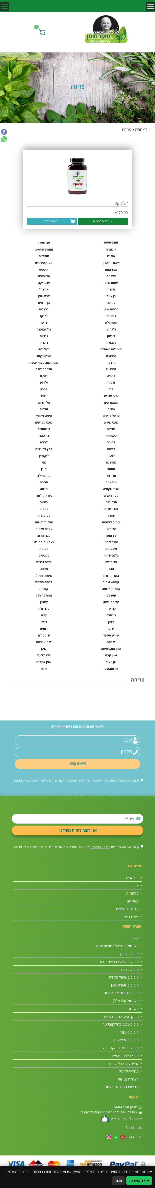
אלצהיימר (44, 276)
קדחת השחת (43, 582)
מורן (44, 469)
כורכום (111, 429)
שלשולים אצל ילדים (124, 1063)
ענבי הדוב (43, 535)
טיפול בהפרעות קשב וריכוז (119, 961)
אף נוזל (44, 289)
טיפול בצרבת (129, 969)
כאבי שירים (111, 422)
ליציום (111, 449)
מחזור (111, 469)
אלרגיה (111, 276)
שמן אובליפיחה (111, 649)
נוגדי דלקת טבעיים (125, 1055)
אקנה (111, 289)
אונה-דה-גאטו (44, 249)
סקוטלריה (43, 516)
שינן (43, 649)
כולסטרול (44, 429)
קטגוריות (132, 893)
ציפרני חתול (44, 575)
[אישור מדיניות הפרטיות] (142, 780)
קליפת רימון (111, 602)
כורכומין (44, 436)
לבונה (44, 442)
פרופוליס (111, 562)
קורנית (43, 589)
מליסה (44, 482)
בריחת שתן (111, 309)
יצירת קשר (131, 916)
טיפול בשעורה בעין (125, 985)
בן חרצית (44, 303)
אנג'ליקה (44, 283)
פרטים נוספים (103, 221)
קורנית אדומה (111, 589)
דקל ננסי (43, 349)
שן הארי (111, 662)
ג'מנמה (111, 316)
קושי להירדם (44, 595)
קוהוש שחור (111, 582)
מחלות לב (43, 476)
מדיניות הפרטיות (100, 780)
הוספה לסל (51, 221)
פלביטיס (44, 555)
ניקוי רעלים (111, 495)
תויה (44, 668)
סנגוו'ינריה (111, 509)
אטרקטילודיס (43, 263)
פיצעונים (111, 549)
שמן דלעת (44, 655)
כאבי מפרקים (43, 422)
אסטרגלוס (111, 283)
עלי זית (111, 529)
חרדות (44, 409)
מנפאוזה (111, 482)
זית (111, 389)
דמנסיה (111, 343)
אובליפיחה (111, 242)
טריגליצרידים (111, 416)
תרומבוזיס (111, 668)
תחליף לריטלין (128, 1071)
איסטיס (43, 269)
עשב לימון (111, 542)
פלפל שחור (111, 555)
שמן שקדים (43, 662)
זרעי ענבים (111, 396)
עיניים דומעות (111, 522)
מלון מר (111, 476)
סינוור (44, 502)
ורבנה (111, 382)
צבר (111, 569)
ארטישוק (44, 296)
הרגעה (111, 362)
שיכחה (111, 642)
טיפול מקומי (44, 416)
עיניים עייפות (43, 529)
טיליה (111, 409)
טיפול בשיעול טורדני (124, 977)
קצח (44, 615)
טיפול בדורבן (129, 953)
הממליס (111, 356)
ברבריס (44, 309)
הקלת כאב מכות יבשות (43, 362)
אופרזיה (44, 256)
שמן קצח (111, 655)
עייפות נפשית (44, 522)
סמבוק (44, 509)
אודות (134, 885)
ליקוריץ (44, 456)
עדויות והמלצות (127, 909)
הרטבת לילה (44, 369)
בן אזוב (111, 296)
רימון (111, 622)
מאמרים (133, 901)
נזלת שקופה (111, 489)
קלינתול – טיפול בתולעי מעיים (116, 946)
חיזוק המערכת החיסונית (121, 1016)
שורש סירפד (111, 635)
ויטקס (44, 376)
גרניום (44, 336)
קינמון (44, 602)
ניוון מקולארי (44, 495)
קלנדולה (43, 609)
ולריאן (44, 382)
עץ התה (111, 535)
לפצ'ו (111, 456)
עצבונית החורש (44, 542)
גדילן (44, 322)
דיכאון (111, 336)
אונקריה (111, 249)
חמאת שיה (111, 402)
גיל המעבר (44, 329)
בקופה (111, 303)
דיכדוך (44, 343)
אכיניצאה (111, 269)
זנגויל (43, 396)
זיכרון (43, 389)
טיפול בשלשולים (126, 1040)
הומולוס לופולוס (111, 349)
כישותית (111, 436)
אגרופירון (44, 242)
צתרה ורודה (111, 575)
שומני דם (44, 635)
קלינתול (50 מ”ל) (126, 1000)
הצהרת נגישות (128, 1079)
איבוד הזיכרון (111, 263)
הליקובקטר (43, 356)
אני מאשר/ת (139, 1180)
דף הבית (141, 129)
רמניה (44, 628)
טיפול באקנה (129, 1032)
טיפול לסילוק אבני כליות (121, 993)
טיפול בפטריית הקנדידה (121, 1047)
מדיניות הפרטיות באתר (122, 1087)
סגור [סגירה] (118, 1180)
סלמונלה (111, 502)
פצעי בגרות (43, 562)
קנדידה (111, 609)
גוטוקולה (111, 322)
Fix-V (135, 938)
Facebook (134, 1127)
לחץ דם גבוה (43, 449)
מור (44, 462)
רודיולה (111, 615)
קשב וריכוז (131, 1008)
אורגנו (111, 256)
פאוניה (43, 549)
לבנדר (111, 442)
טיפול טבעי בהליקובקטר (121, 1024)
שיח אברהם (44, 642)
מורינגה (111, 462)
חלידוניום (44, 402)
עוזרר (111, 516)
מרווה (44, 489)
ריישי (44, 622)
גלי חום (111, 329)
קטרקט (111, 595)
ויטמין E (111, 369)
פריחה (44, 569)
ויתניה (111, 376)
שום (111, 628)
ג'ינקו (43, 316)
